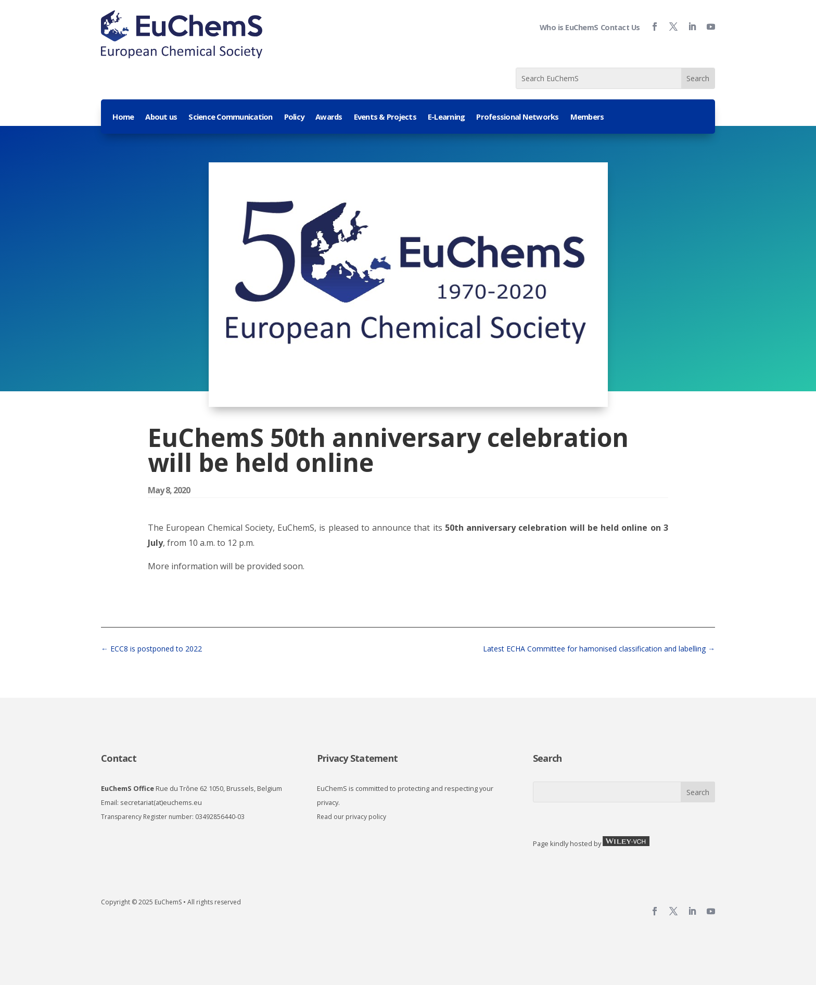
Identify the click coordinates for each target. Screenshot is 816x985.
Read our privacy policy (351, 816)
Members (587, 117)
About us (161, 117)
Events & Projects (385, 117)
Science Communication (230, 117)
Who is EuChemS (569, 27)
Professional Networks (517, 117)
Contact (118, 758)
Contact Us (620, 27)
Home (123, 117)
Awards (328, 117)
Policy (294, 117)
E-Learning (446, 117)
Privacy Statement (357, 758)
